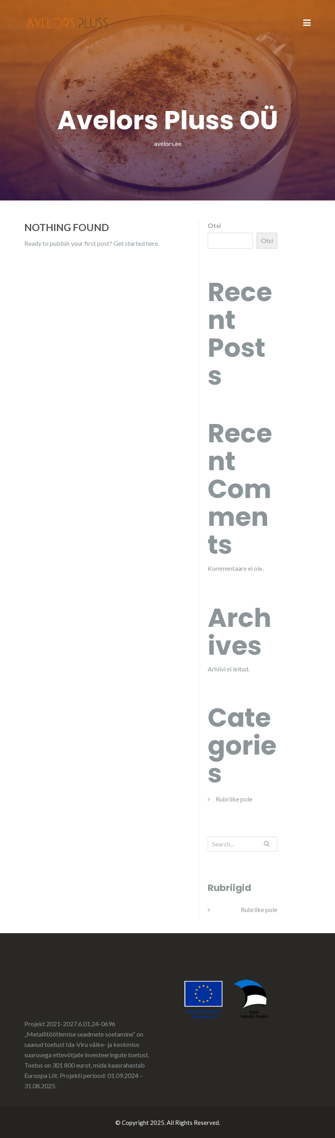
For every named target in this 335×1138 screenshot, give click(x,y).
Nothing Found (66, 227)
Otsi (214, 225)
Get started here (135, 243)
